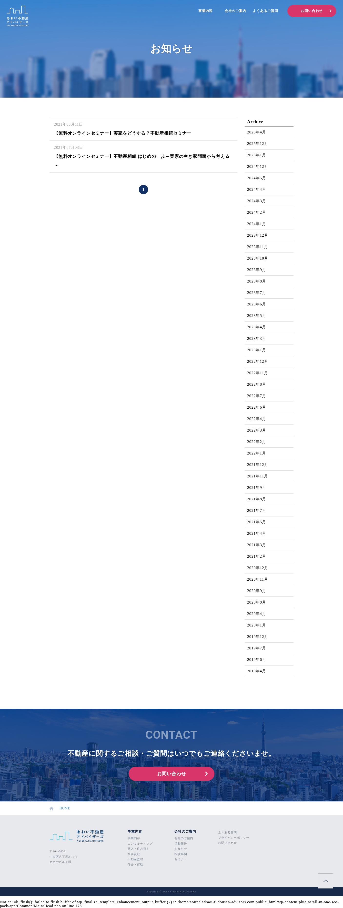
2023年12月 (257, 235)
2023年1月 (256, 350)
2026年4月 (256, 132)
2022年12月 (257, 361)
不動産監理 (135, 859)
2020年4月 (256, 614)
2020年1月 (256, 625)
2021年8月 (256, 499)
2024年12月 (257, 166)
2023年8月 (256, 281)
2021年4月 (256, 533)
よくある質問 (227, 832)
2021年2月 (256, 556)
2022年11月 (257, 373)
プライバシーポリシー (233, 837)
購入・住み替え (139, 848)
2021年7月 (256, 510)
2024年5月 (256, 178)
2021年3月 (256, 545)
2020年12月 (257, 568)
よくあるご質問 (265, 11)
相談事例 (180, 854)
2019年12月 (257, 637)
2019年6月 (256, 659)
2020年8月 (256, 602)
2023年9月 (256, 270)
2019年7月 (256, 648)
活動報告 (180, 843)
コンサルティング (140, 843)
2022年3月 (256, 430)
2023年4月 (256, 327)
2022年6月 (256, 407)
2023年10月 (257, 258)
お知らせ (180, 848)
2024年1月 (256, 224)
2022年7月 (256, 396)
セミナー (180, 859)
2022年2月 (256, 442)
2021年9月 (256, 487)
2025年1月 (256, 155)
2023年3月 (256, 338)
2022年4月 (256, 419)
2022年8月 (256, 384)
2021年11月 (257, 476)
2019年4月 (256, 671)
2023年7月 (256, 293)
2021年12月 (257, 465)
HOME (60, 808)
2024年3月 (256, 201)
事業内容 (205, 11)
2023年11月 (257, 247)
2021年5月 (256, 522)
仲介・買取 (135, 864)
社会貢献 (134, 854)
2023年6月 (256, 304)
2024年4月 (256, 189)
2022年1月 (256, 453)
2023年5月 (256, 315)
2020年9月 (256, 591)
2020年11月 (257, 579)
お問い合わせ (312, 11)
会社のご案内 (235, 11)
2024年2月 (256, 212)
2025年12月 (257, 143)
